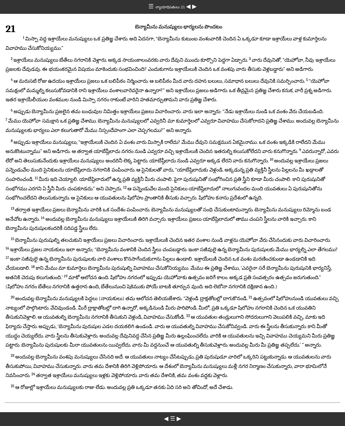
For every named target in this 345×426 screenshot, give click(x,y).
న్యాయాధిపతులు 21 (170, 7)
